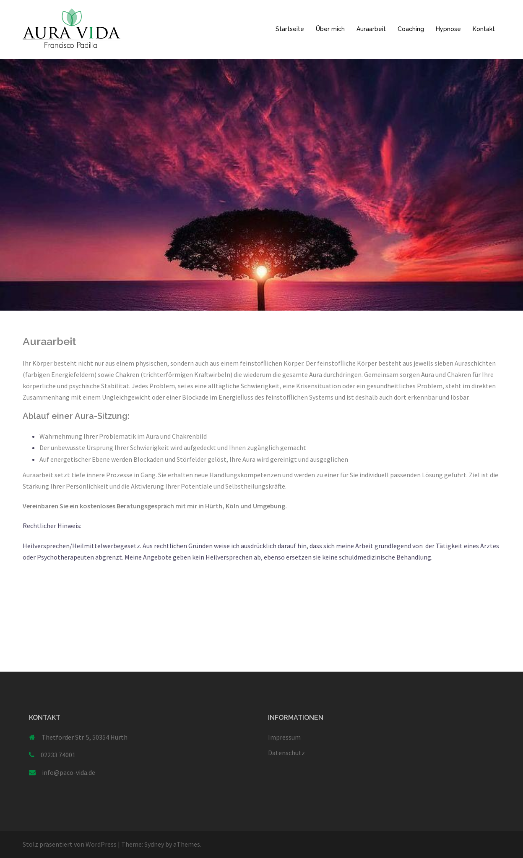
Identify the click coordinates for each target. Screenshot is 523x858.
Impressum (284, 737)
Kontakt (484, 29)
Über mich (330, 29)
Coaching (411, 29)
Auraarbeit (371, 29)
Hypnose (448, 29)
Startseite (290, 29)
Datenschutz (286, 752)
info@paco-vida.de (68, 772)
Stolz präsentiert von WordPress (70, 844)
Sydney (154, 844)
